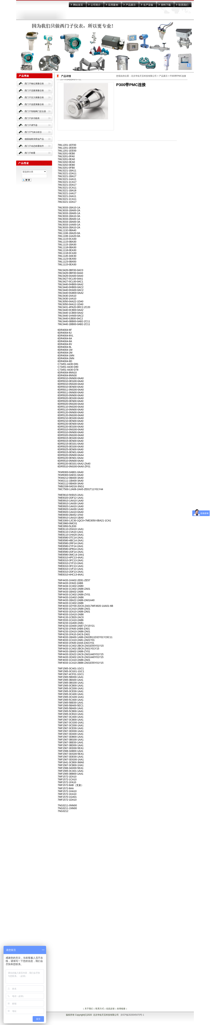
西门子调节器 (31, 125)
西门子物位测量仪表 (34, 83)
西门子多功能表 (32, 118)
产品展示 (131, 4)
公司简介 (96, 4)
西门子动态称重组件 (34, 146)
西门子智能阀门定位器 (35, 111)
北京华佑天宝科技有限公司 (144, 76)
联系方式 (99, 1008)
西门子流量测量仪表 (34, 90)
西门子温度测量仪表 (34, 104)
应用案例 (113, 4)
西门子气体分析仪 (33, 132)
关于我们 (89, 1008)
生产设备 (148, 4)
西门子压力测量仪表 (34, 97)
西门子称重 (30, 153)
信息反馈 (110, 1008)
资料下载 (166, 4)
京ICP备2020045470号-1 (132, 1015)
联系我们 (183, 4)
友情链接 (121, 1008)
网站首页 (78, 4)
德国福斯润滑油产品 (34, 139)
